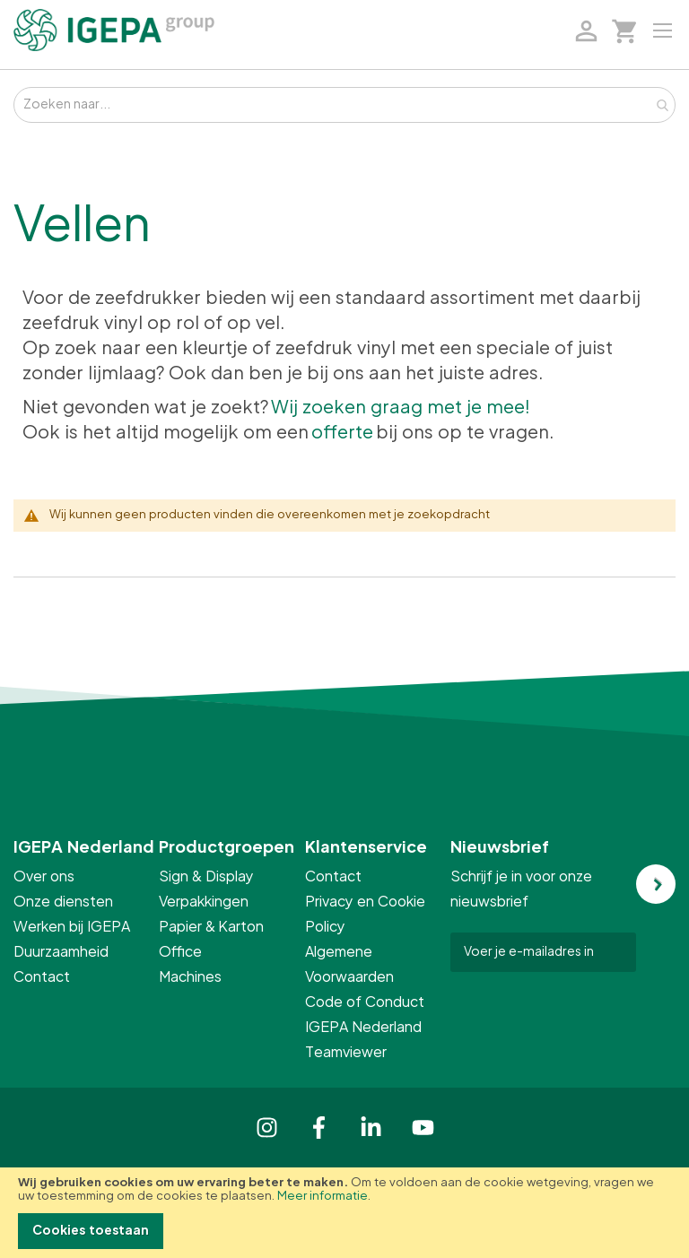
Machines (190, 977)
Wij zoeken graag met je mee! (400, 408)
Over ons (43, 877)
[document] (344, 1212)
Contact (41, 977)
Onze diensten (63, 902)
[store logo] (113, 30)
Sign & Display (206, 877)
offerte (342, 433)
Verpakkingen (204, 902)
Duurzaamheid (61, 952)
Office (182, 952)
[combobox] (344, 105)
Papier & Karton (211, 927)
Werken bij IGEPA (71, 927)
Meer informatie (322, 1196)
